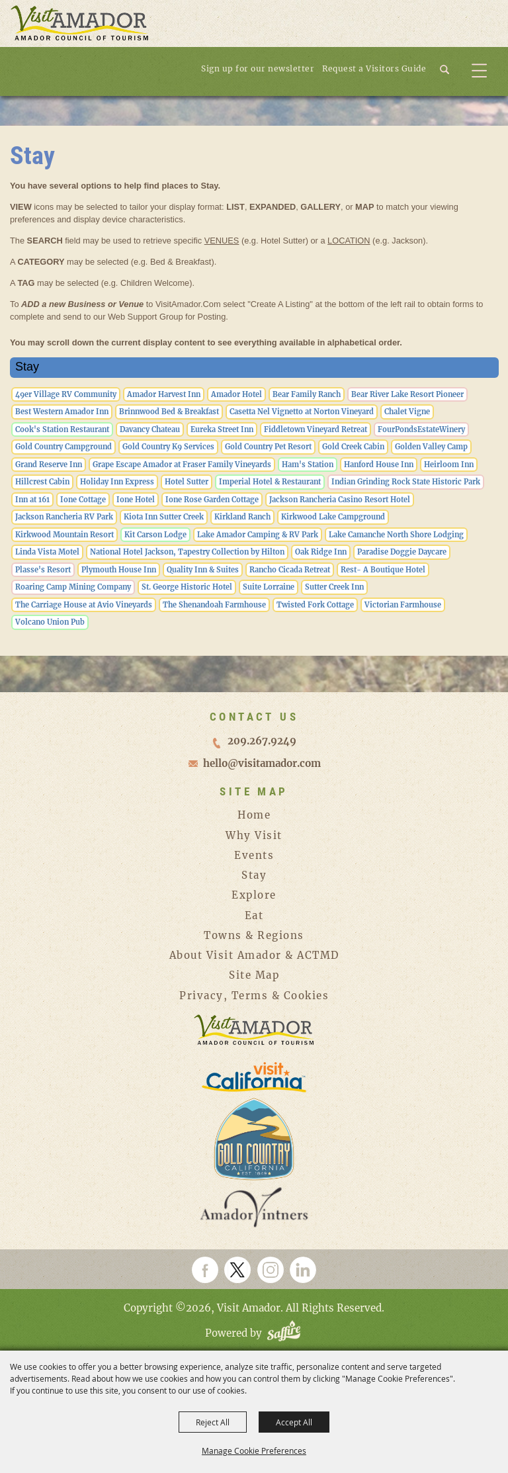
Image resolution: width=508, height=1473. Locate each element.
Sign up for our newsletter (257, 68)
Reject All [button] (213, 1422)
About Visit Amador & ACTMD (254, 955)
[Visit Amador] (80, 24)
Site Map (254, 975)
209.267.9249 (262, 741)
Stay (254, 875)
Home (254, 815)
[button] (450, 68)
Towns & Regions (254, 935)
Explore (254, 895)
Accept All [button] (294, 1422)
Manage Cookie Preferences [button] (254, 1450)
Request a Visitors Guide (374, 68)
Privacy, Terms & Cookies (254, 995)
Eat (254, 915)
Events (254, 855)
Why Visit (254, 835)
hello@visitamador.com (262, 763)
